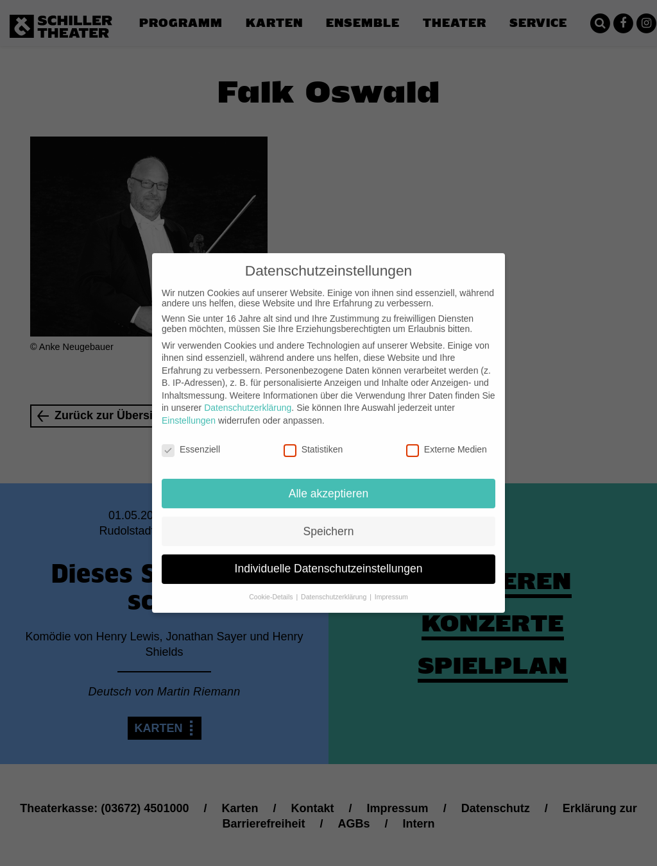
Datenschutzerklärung (247, 397)
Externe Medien (446, 439)
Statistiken (313, 439)
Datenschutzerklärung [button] (334, 586)
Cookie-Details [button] (271, 586)
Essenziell (191, 439)
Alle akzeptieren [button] (329, 482)
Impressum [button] (391, 586)
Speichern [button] (328, 520)
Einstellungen (189, 410)
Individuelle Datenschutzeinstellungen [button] (329, 558)
